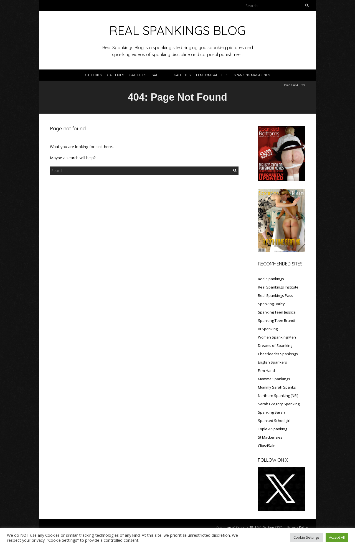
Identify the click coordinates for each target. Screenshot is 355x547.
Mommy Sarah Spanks (277, 387)
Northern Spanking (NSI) (278, 395)
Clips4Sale (266, 445)
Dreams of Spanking (275, 345)
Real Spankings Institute (278, 287)
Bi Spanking (268, 328)
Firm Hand (266, 370)
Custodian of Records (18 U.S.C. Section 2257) (249, 527)
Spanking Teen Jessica (277, 312)
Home (286, 85)
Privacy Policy (297, 527)
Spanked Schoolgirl (274, 420)
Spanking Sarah (271, 412)
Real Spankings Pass (275, 295)
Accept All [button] (337, 537)
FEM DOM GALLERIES (212, 75)
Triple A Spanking (272, 428)
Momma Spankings (274, 378)
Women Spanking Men (277, 337)
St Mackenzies (270, 437)
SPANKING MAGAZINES (252, 75)
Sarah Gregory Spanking (279, 403)
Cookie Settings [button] (306, 537)
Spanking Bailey (271, 303)
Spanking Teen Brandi (276, 320)
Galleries (93, 75)
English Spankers (272, 362)
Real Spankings (271, 278)
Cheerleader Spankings (278, 353)
